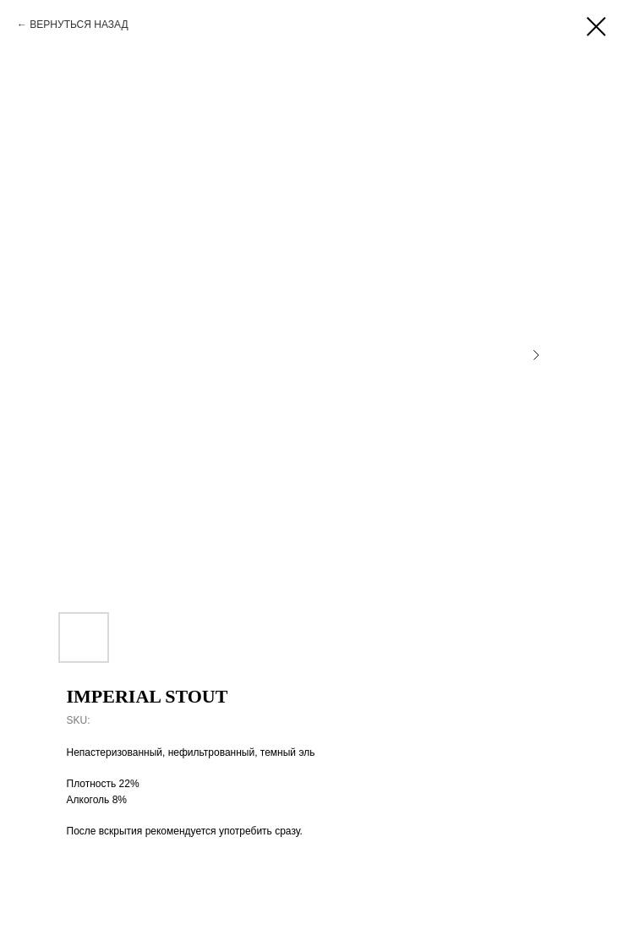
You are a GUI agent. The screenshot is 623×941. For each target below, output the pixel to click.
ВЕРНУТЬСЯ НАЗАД (79, 24)
